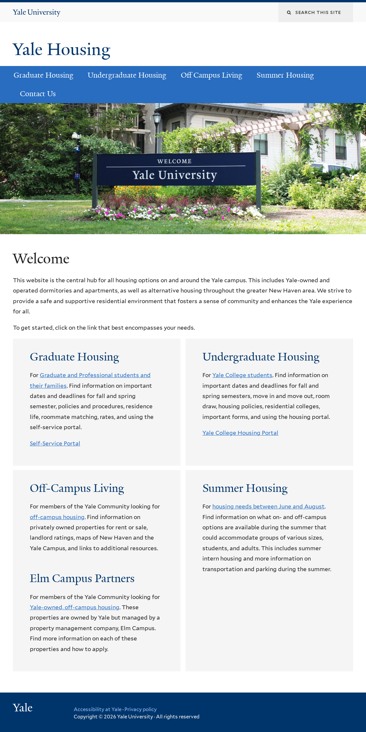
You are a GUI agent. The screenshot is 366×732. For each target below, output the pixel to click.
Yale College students (242, 375)
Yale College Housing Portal (240, 433)
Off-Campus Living (77, 488)
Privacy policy (140, 709)
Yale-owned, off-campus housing (74, 607)
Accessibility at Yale (97, 709)
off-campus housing (57, 517)
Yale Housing (64, 49)
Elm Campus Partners (82, 578)
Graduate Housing (43, 75)
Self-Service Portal (55, 443)
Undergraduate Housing (127, 75)
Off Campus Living (211, 75)
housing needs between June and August (268, 506)
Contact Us (38, 94)
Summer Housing (285, 75)
